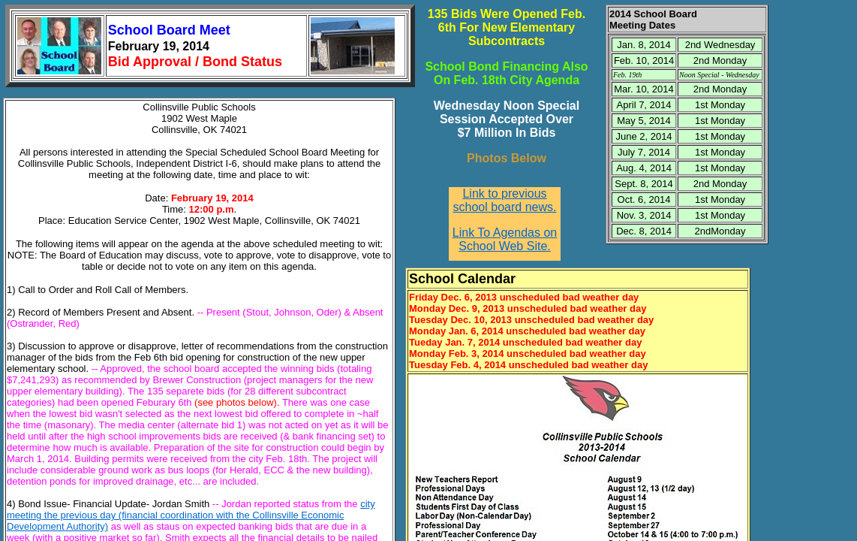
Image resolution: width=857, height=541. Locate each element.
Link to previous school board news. (505, 200)
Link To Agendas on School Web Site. (505, 239)
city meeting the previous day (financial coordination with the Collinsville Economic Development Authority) (191, 515)
